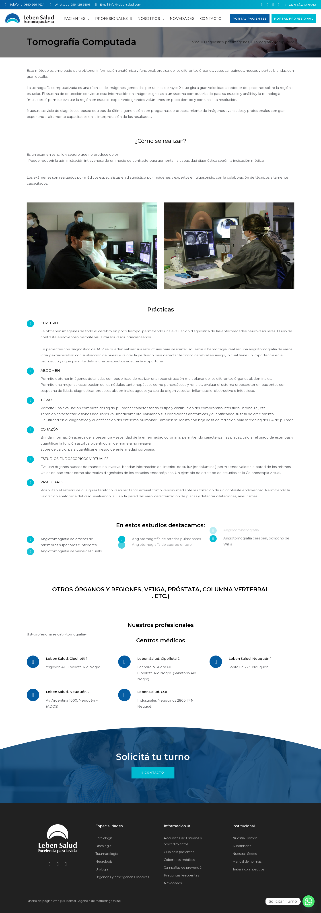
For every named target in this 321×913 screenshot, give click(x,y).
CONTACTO (211, 18)
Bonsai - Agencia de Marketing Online (93, 901)
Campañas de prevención (184, 868)
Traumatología (106, 854)
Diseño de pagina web (43, 901)
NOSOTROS (151, 18)
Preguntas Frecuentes (181, 875)
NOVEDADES (182, 18)
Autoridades (242, 846)
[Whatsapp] (308, 901)
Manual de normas (247, 862)
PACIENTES (76, 18)
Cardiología (104, 838)
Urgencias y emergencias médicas (122, 877)
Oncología (103, 846)
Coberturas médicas (179, 860)
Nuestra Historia (245, 838)
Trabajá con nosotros (248, 869)
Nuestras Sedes (245, 854)
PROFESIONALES (113, 18)
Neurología (104, 862)
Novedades (173, 883)
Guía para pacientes (179, 852)
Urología (101, 869)
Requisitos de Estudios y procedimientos (183, 841)
